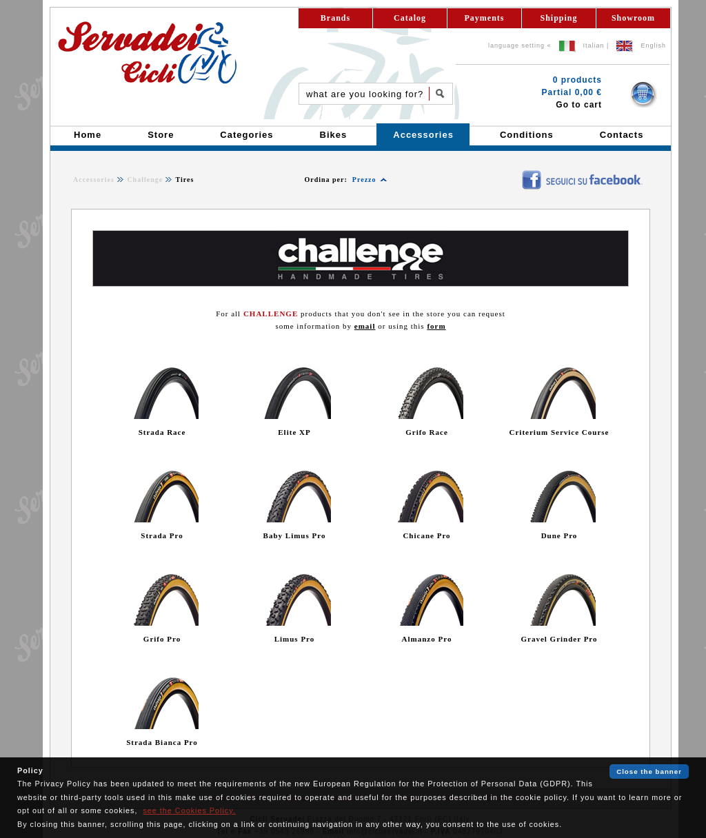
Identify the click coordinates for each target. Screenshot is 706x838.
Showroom (633, 18)
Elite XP (294, 432)
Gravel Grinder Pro (559, 639)
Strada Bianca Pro (162, 742)
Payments (485, 18)
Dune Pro (559, 535)
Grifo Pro (162, 639)
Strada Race (162, 432)
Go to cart (579, 105)
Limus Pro (294, 639)
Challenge (145, 179)
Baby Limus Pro (294, 535)
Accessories (93, 179)
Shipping (558, 18)
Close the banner (649, 771)
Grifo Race (426, 432)
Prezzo (364, 179)
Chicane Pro (426, 535)
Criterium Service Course (559, 432)
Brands (335, 18)
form (436, 326)
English (653, 45)
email (365, 326)
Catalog (410, 18)
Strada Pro (162, 535)
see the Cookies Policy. (189, 810)
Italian (594, 45)
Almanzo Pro (427, 639)
